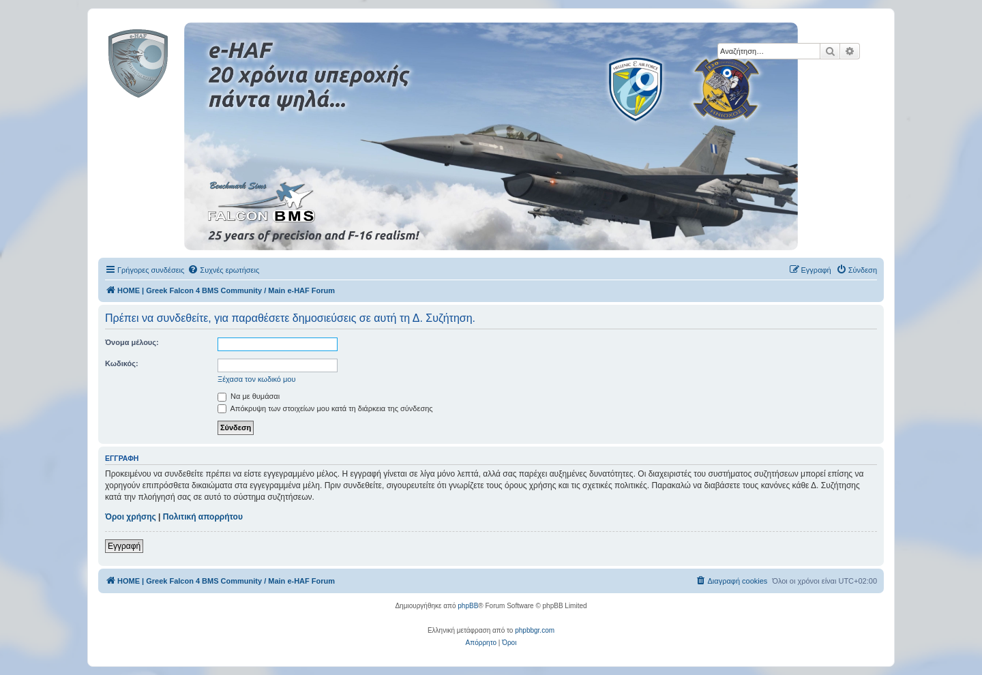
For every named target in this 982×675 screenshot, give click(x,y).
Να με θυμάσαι (249, 396)
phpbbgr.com (534, 630)
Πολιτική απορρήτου (203, 517)
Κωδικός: (121, 363)
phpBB (468, 606)
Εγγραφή (124, 546)
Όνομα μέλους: (132, 342)
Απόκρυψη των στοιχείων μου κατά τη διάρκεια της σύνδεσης (325, 408)
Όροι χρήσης (130, 517)
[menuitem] (223, 270)
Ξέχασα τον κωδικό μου (257, 379)
